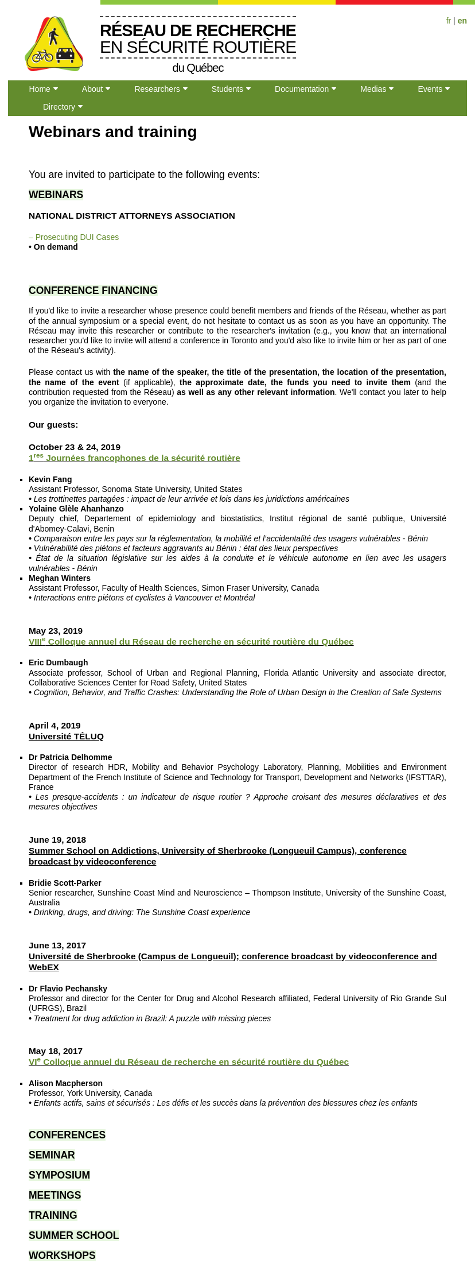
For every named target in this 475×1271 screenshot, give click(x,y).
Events (430, 89)
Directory (59, 106)
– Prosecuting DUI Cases (74, 237)
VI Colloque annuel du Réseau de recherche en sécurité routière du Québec (189, 1062)
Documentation (302, 89)
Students (227, 89)
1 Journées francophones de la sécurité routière (134, 458)
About (92, 89)
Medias (373, 89)
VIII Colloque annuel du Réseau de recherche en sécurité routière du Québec (191, 641)
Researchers (157, 89)
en (462, 20)
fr (448, 20)
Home (39, 89)
